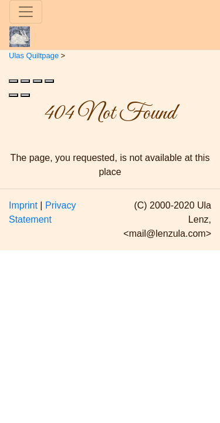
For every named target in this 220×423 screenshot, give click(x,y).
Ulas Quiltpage (34, 55)
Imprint (23, 205)
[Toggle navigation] (25, 12)
